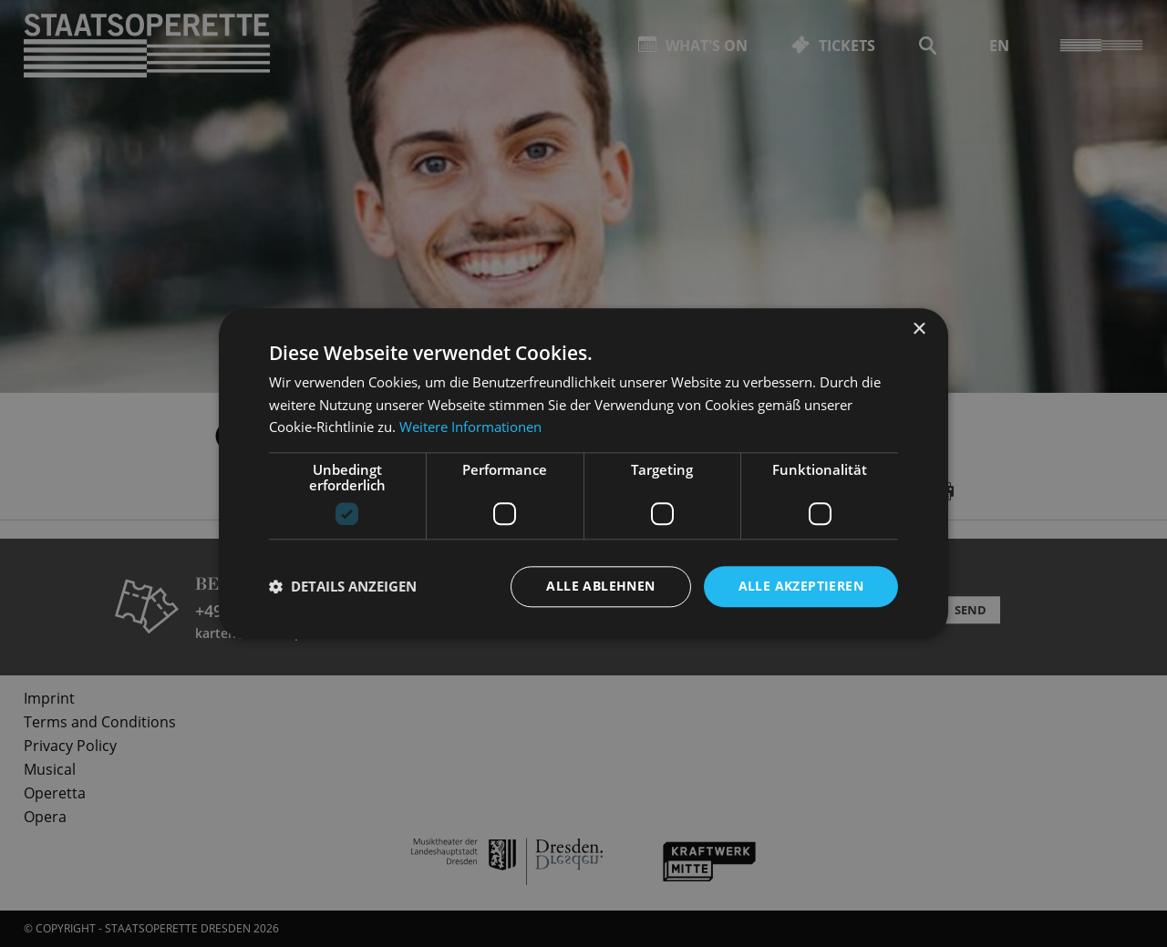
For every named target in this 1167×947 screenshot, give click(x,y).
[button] (343, 587)
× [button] (918, 329)
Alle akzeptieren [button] (800, 585)
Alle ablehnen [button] (600, 585)
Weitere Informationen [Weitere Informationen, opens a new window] (470, 427)
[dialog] (583, 473)
